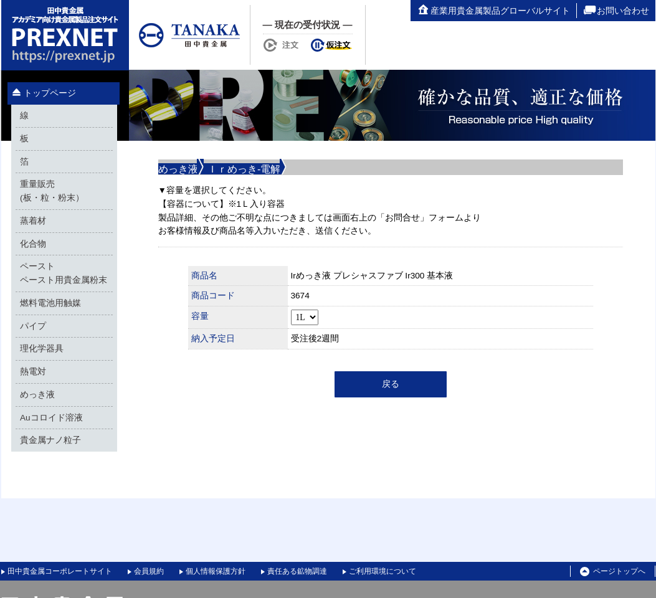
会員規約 (149, 571)
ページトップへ (612, 572)
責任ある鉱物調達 (297, 571)
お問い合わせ (616, 11)
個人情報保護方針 (215, 571)
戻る (390, 384)
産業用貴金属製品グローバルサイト (493, 11)
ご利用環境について (382, 571)
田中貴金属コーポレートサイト (59, 571)
